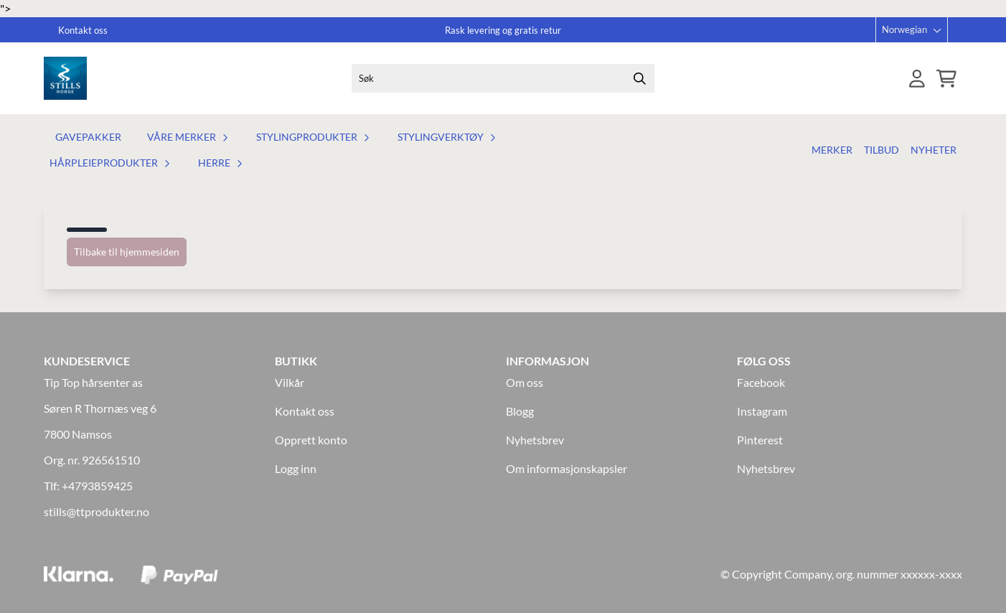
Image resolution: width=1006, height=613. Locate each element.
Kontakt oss (304, 411)
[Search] (640, 78)
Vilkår (289, 382)
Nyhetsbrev (535, 439)
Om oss (524, 382)
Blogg (520, 411)
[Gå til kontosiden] (917, 78)
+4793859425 (97, 485)
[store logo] (65, 78)
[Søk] (503, 78)
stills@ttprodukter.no (96, 511)
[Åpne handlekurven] (946, 78)
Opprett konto (311, 439)
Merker (832, 150)
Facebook (761, 382)
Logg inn (295, 468)
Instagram (762, 411)
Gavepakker (88, 137)
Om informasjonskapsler (566, 468)
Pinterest (760, 439)
